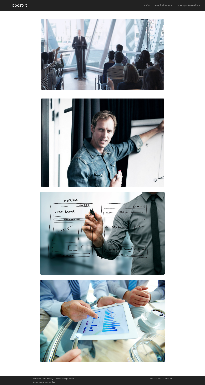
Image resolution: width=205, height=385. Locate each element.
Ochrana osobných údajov (44, 382)
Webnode (168, 378)
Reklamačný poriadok (64, 378)
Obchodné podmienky (43, 378)
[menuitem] (147, 5)
